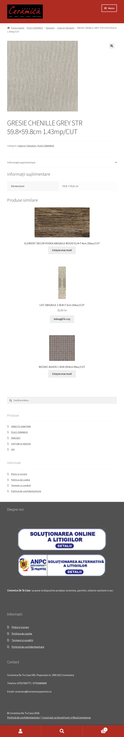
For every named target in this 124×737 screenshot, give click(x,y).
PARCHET (16, 438)
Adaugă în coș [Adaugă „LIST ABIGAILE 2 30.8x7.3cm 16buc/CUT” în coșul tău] (62, 319)
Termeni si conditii (21, 485)
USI (13, 449)
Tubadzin (50, 27)
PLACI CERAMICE (35, 27)
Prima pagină (17, 27)
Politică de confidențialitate (26, 491)
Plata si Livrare (19, 474)
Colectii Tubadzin (65, 27)
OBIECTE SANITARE (21, 426)
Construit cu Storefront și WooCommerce (66, 717)
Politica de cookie (20, 479)
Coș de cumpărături (95, 729)
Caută (62, 731)
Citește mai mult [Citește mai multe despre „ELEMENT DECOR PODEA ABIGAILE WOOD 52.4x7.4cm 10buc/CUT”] (62, 250)
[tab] (62, 163)
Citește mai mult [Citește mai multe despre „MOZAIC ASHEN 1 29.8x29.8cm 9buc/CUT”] (62, 373)
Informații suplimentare (21, 162)
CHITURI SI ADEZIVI (21, 443)
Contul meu (20, 731)
